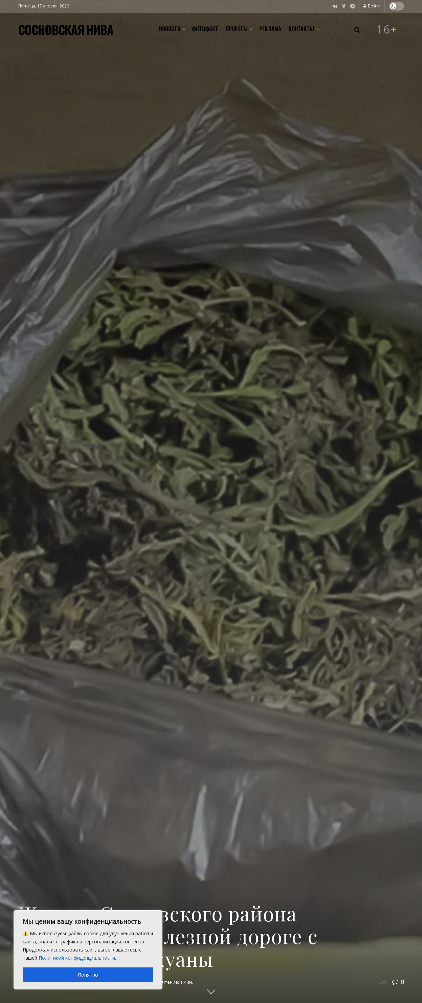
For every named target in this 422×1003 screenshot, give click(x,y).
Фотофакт (205, 29)
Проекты (237, 29)
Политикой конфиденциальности (77, 958)
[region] (88, 949)
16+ (386, 29)
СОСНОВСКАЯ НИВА (65, 29)
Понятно (88, 974)
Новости (169, 29)
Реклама (270, 29)
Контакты (301, 29)
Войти (371, 6)
